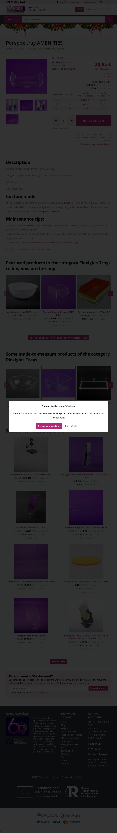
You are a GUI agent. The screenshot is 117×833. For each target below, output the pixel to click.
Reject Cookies (71, 426)
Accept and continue (49, 426)
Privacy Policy (58, 417)
